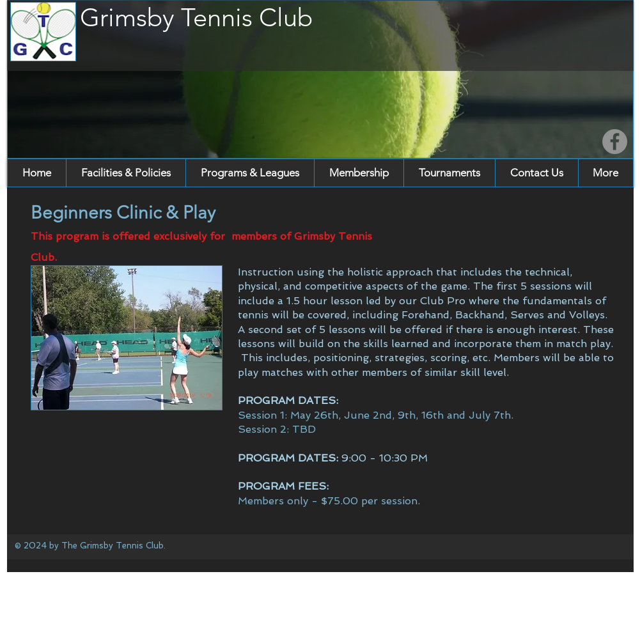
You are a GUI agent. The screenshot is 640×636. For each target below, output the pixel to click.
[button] (125, 173)
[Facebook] (614, 141)
